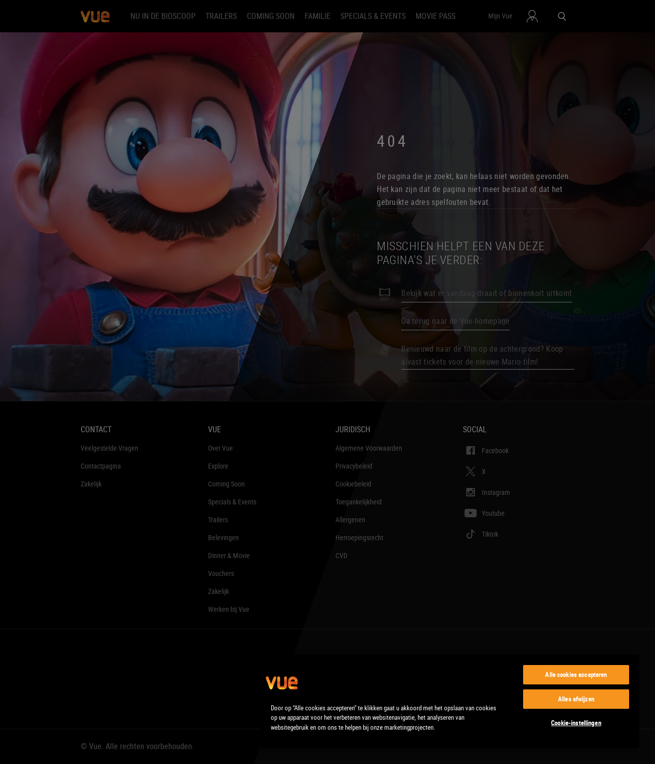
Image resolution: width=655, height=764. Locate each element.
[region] (450, 701)
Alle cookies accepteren (576, 674)
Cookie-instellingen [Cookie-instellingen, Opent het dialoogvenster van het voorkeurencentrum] (576, 722)
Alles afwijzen (576, 698)
